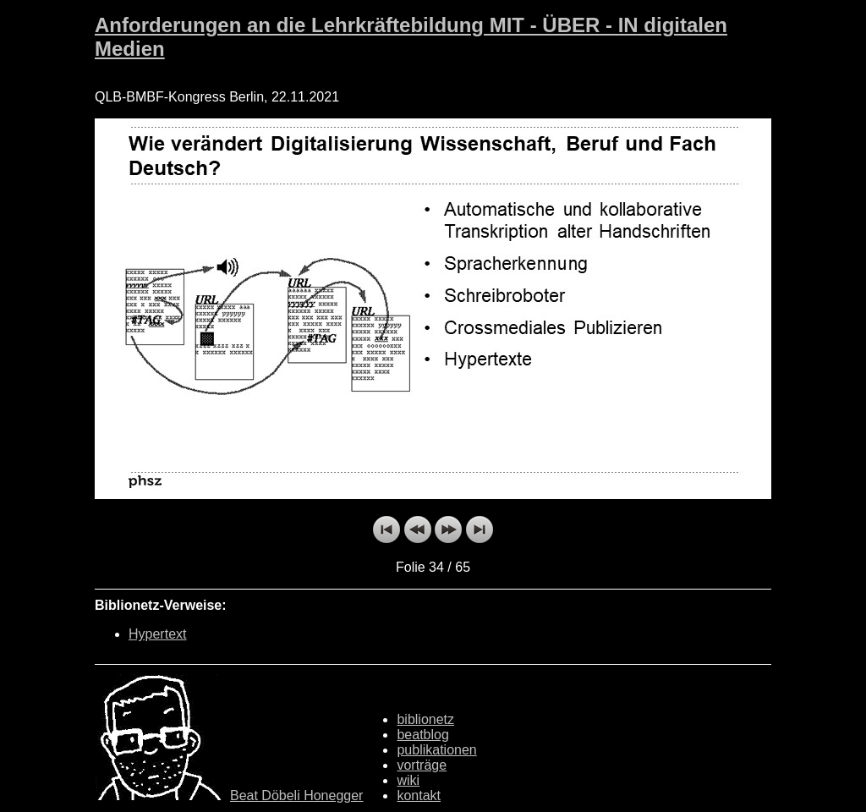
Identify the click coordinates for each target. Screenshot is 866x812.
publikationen (436, 750)
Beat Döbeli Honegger (296, 795)
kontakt (419, 795)
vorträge (422, 765)
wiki (408, 780)
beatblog (422, 734)
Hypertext (157, 634)
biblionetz (425, 719)
